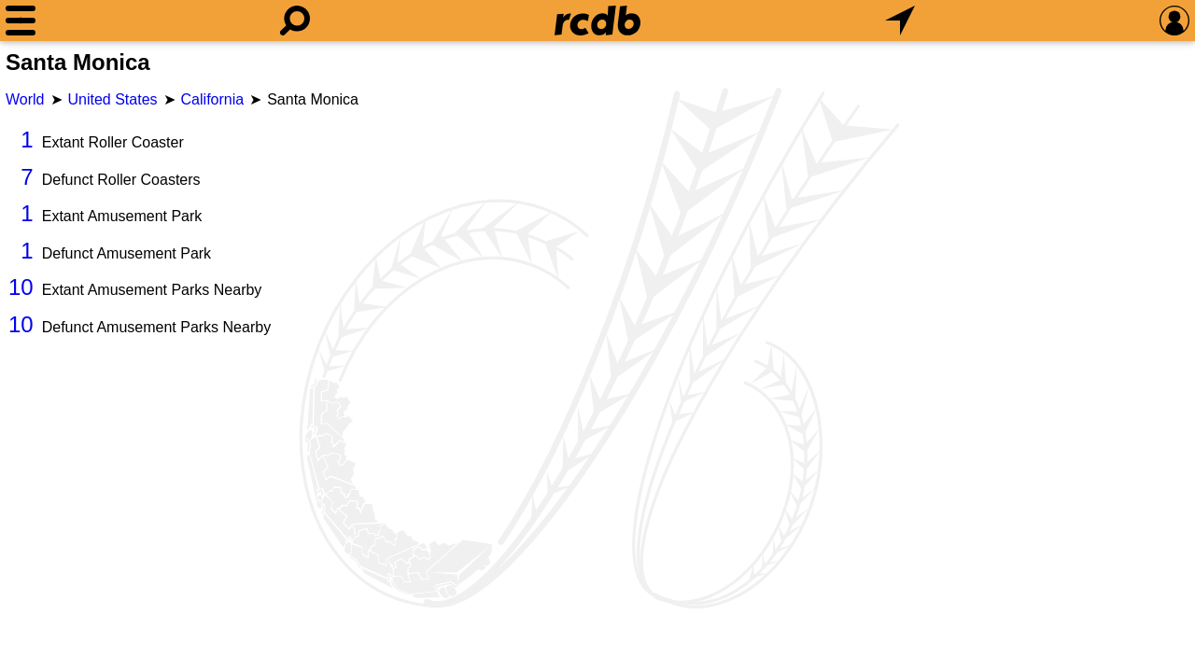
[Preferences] (1174, 20)
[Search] (295, 20)
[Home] (597, 20)
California (213, 99)
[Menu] (20, 20)
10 (21, 287)
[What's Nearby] (900, 20)
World (25, 99)
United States (113, 99)
